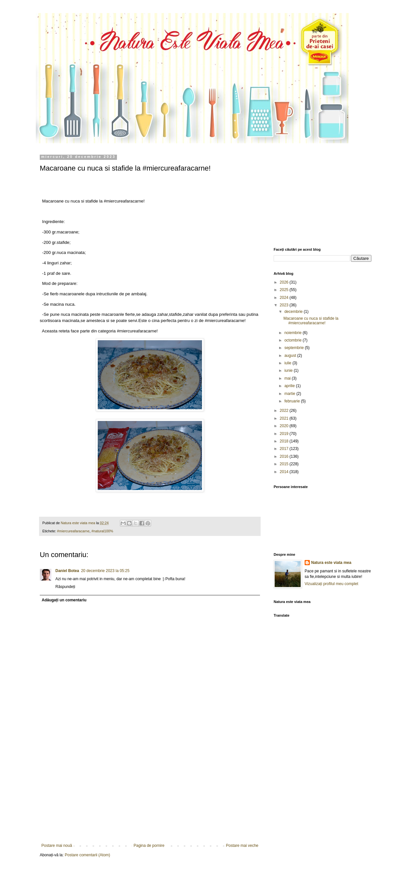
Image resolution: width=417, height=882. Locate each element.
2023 (285, 305)
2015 (285, 464)
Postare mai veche (242, 845)
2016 (285, 456)
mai (288, 378)
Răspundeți (65, 586)
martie (290, 393)
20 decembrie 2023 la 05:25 (105, 570)
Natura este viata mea (331, 562)
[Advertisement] (150, 794)
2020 (285, 426)
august (290, 355)
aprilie (290, 386)
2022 (285, 410)
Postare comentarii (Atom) (87, 855)
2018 (285, 441)
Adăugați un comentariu (64, 600)
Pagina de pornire (149, 845)
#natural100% (102, 531)
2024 (285, 297)
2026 (285, 282)
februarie (292, 401)
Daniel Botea (67, 570)
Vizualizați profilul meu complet (331, 583)
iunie (289, 370)
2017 (285, 448)
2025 (285, 289)
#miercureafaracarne (73, 531)
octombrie (293, 340)
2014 (285, 471)
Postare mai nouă (56, 845)
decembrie (294, 311)
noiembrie (293, 332)
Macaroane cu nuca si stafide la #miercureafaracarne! (310, 320)
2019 (285, 433)
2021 (285, 418)
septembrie (294, 347)
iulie (288, 363)
